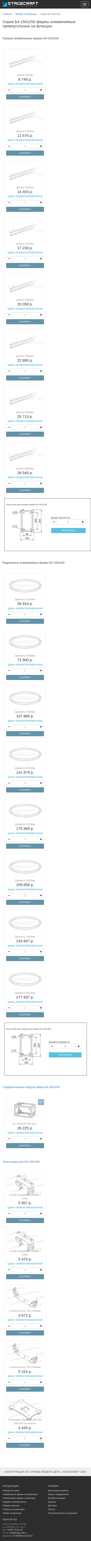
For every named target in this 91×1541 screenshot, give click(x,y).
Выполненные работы (58, 1490)
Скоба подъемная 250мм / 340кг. (25, 1257)
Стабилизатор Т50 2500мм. (25, 1371)
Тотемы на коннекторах (14, 1509)
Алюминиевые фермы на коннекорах (20, 1494)
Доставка (52, 1505)
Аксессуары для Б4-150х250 (21, 1161)
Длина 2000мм (25, 248)
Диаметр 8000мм (25, 997)
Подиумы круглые (11, 1505)
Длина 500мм (25, 79)
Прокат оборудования (58, 1494)
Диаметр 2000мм (25, 660)
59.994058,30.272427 (23, 1536)
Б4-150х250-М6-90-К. (25, 1128)
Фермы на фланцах (26, 14)
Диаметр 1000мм (25, 604)
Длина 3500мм (25, 417)
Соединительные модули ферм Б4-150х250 (31, 1087)
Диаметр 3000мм (25, 716)
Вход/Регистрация (56, 1498)
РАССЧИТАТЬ (68, 530)
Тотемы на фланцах (12, 1513)
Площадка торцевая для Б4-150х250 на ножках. (25, 1426)
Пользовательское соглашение (62, 1513)
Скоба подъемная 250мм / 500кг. (25, 1201)
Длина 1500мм (25, 192)
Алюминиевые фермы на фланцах (19, 1498)
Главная (7, 14)
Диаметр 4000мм (25, 772)
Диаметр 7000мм (25, 941)
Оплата (51, 1509)
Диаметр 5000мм (25, 829)
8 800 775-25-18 (15, 1530)
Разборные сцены (11, 1490)
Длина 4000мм (25, 473)
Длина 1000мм (25, 136)
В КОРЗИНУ (25, 97)
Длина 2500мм (25, 304)
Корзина (52, 1502)
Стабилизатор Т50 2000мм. (25, 1315)
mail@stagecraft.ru (18, 1533)
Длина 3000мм (25, 360)
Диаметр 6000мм (25, 885)
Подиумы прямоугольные (14, 1502)
